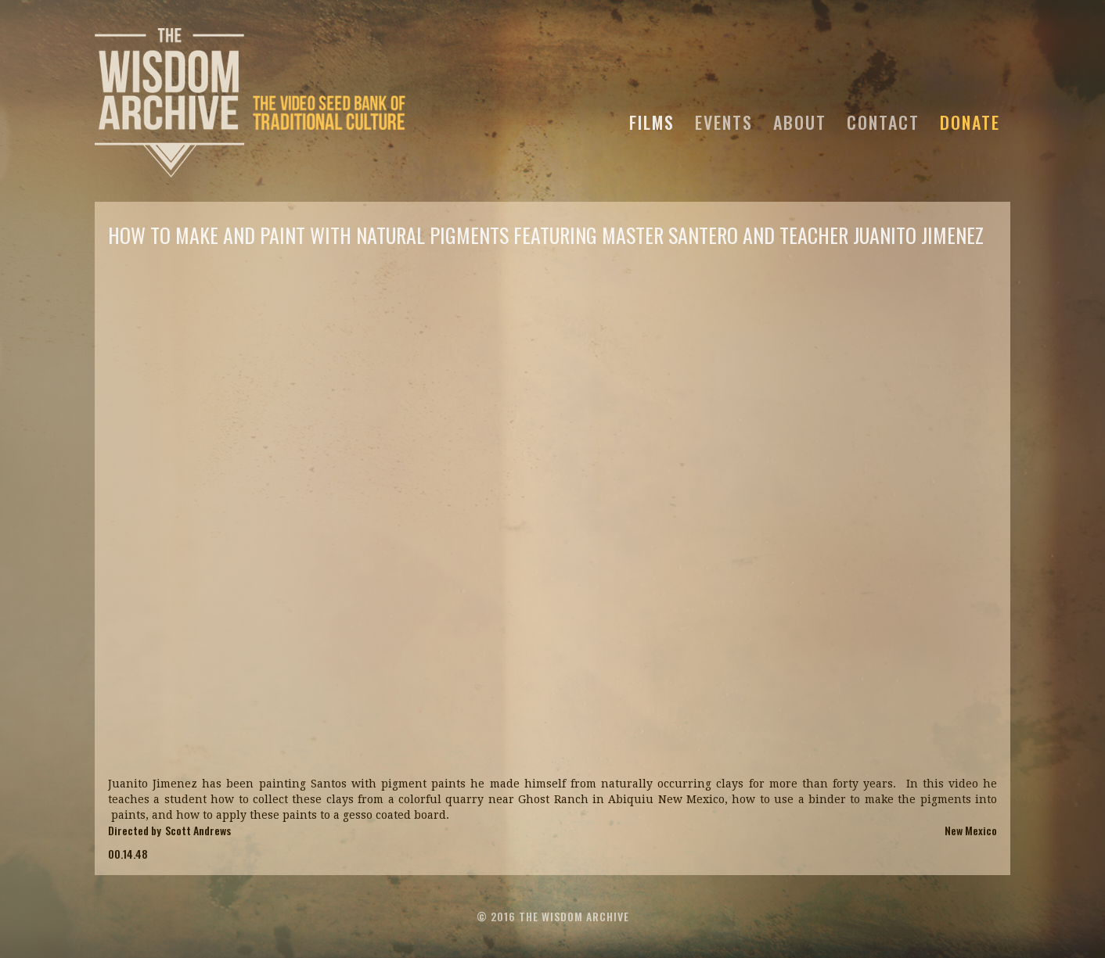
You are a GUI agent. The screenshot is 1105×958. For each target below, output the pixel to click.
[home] (251, 101)
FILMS (652, 119)
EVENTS (724, 119)
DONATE (970, 119)
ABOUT (799, 119)
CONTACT (883, 119)
